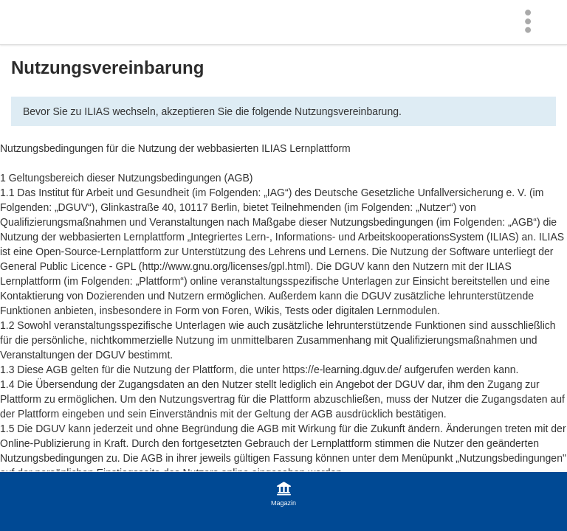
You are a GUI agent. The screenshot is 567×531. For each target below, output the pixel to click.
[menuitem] (531, 22)
